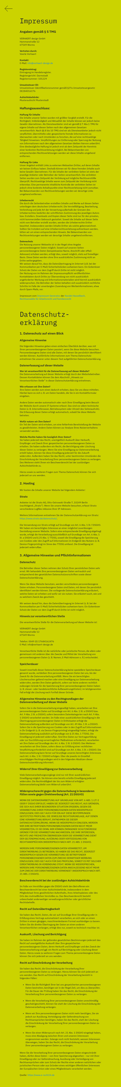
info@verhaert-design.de (40, 63)
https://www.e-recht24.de (41, 1075)
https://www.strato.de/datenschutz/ (38, 518)
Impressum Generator (48, 295)
